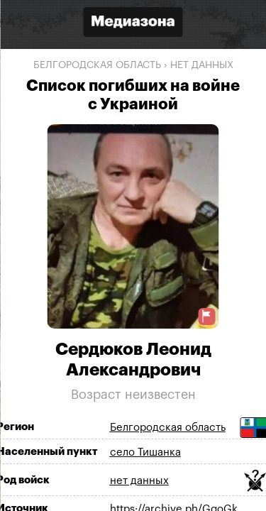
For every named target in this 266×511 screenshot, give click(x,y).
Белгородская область (97, 65)
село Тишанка (145, 452)
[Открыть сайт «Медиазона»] (133, 23)
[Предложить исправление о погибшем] (206, 316)
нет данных (201, 65)
